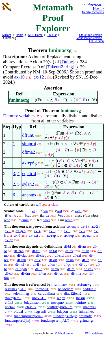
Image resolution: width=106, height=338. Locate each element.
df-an (82, 246)
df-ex (69, 251)
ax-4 (37, 231)
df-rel (71, 269)
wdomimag (20, 293)
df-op (83, 264)
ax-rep (51, 235)
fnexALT (42, 289)
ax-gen (20, 231)
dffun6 (28, 135)
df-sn (51, 264)
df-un (70, 260)
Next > (98, 8)
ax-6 (67, 231)
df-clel (59, 255)
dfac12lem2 (72, 293)
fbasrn (80, 298)
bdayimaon (32, 302)
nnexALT (39, 298)
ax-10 (19, 77)
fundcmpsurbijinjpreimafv (72, 316)
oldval (18, 311)
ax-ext (33, 235)
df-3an (19, 251)
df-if (36, 264)
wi (33, 211)
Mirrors (6, 35)
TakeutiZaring (60, 66)
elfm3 (9, 302)
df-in (85, 260)
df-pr (67, 264)
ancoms (29, 194)
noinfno (80, 302)
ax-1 (84, 226)
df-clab (22, 255)
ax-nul (87, 235)
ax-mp (72, 226)
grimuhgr (86, 320)
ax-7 (82, 231)
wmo (12, 215)
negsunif (40, 311)
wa (46, 211)
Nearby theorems (93, 12)
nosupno (57, 302)
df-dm (25, 273)
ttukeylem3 (13, 298)
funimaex (60, 284)
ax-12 (39, 77)
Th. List (52, 35)
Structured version (90, 35)
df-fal (53, 251)
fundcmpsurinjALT (55, 320)
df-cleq (41, 255)
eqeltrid (29, 173)
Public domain (64, 333)
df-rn (42, 273)
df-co (8, 273)
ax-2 (94, 226)
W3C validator (94, 333)
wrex (45, 215)
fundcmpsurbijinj (17, 320)
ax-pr (8, 240)
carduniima (46, 293)
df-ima (76, 273)
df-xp (55, 269)
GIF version (96, 41)
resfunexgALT (15, 289)
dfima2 (28, 152)
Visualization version (89, 38)
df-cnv (88, 269)
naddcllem (65, 289)
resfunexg (84, 284)
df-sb (85, 251)
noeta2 (10, 307)
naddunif (89, 289)
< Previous (93, 4)
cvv (63, 215)
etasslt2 (30, 307)
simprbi (29, 143)
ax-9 (17, 235)
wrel (46, 220)
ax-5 (52, 231)
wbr (7, 220)
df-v (37, 260)
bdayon (62, 311)
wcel (78, 211)
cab (28, 215)
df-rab (21, 260)
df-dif (53, 260)
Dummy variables (19, 115)
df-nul (19, 264)
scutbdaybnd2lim (60, 307)
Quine (67, 61)
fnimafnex (86, 311)
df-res (58, 273)
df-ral (77, 255)
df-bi (67, 246)
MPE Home (35, 35)
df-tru (36, 251)
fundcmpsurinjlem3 (28, 316)
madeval (89, 307)
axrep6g (29, 162)
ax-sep (69, 235)
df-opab (21, 269)
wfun (69, 220)
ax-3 (8, 231)
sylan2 (28, 184)
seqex (61, 298)
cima (25, 220)
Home (19, 35)
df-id (38, 269)
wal (59, 211)
